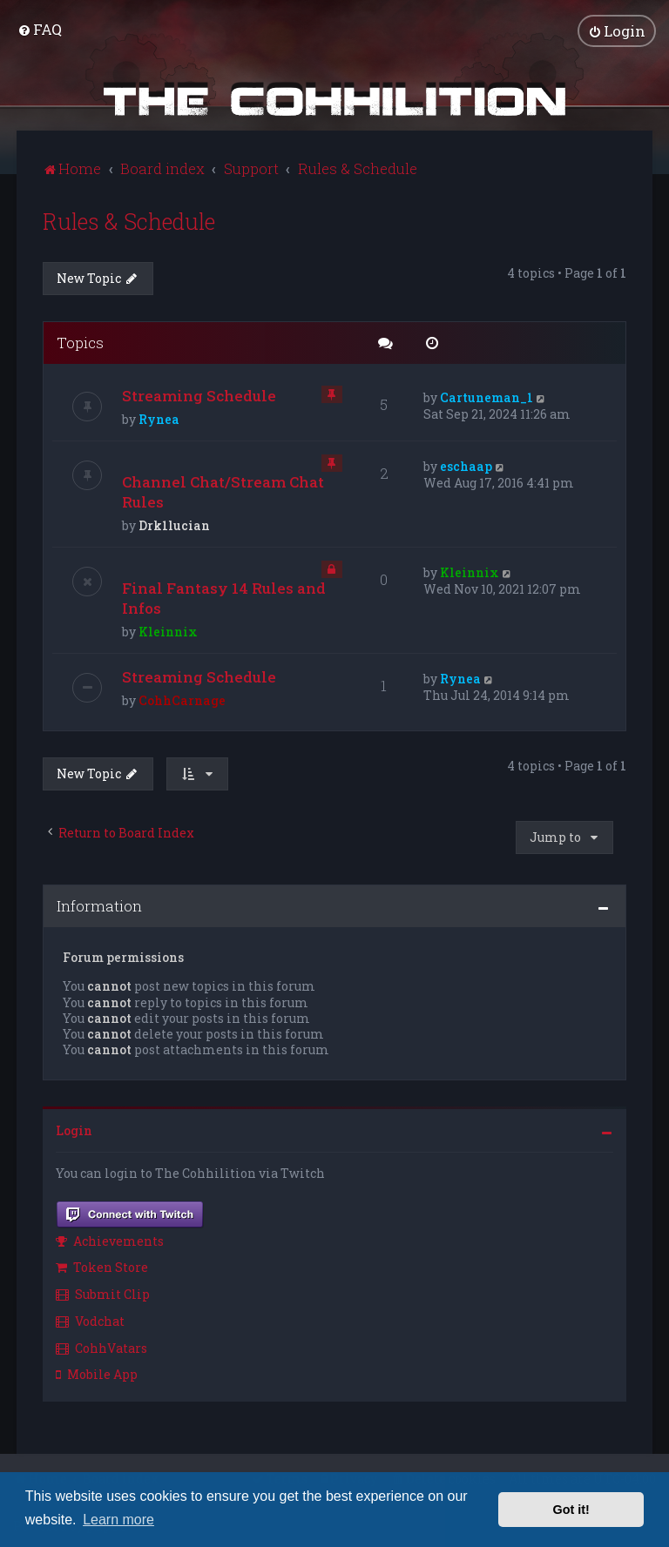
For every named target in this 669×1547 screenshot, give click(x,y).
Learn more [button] (118, 1519)
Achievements (110, 1240)
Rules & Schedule (129, 220)
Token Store (102, 1267)
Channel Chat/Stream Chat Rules (223, 492)
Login (74, 1130)
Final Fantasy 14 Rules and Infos (224, 598)
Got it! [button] (571, 1510)
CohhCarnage (182, 700)
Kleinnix (168, 631)
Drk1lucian (174, 525)
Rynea (159, 419)
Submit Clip (103, 1293)
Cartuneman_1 (486, 397)
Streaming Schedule (199, 396)
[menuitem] (39, 29)
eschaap (466, 466)
